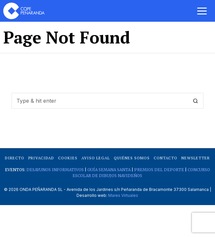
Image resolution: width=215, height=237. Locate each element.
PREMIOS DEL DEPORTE (159, 169)
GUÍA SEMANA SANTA (109, 169)
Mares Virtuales (123, 195)
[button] (195, 101)
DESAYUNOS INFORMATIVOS (55, 169)
